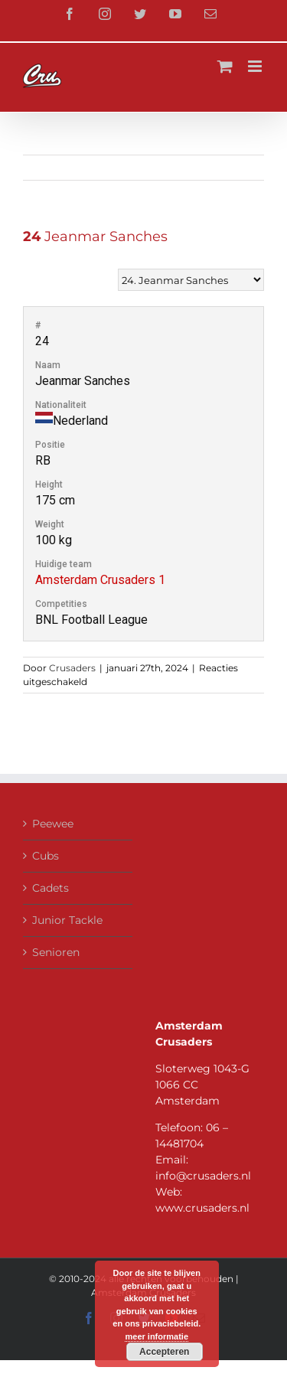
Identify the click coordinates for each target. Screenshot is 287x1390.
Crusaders (72, 668)
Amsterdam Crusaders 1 (100, 580)
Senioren (56, 952)
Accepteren (164, 1351)
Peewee (52, 823)
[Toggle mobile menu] (256, 66)
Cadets (50, 888)
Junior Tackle (67, 920)
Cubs (45, 856)
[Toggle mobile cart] (225, 66)
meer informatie (156, 1336)
